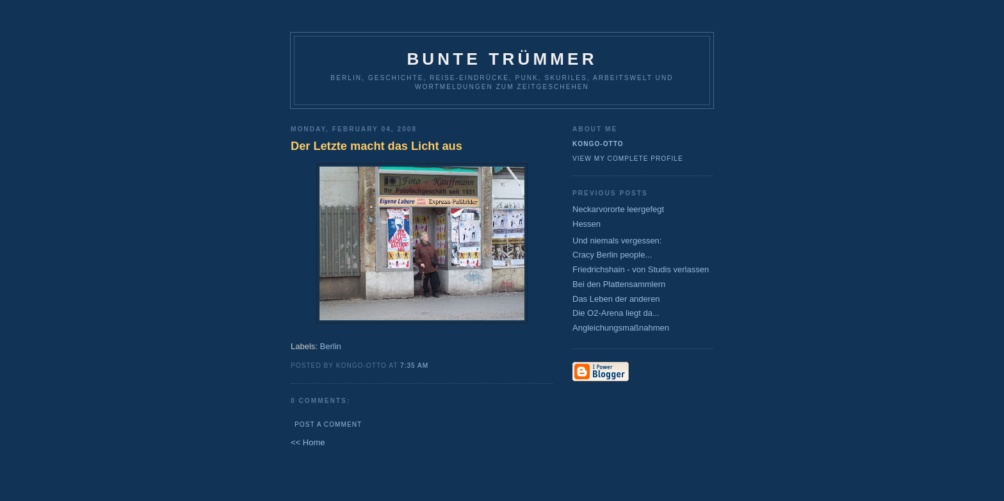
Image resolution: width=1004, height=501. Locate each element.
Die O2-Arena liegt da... (616, 313)
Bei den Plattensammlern (618, 284)
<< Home (308, 442)
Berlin (330, 346)
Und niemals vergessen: (616, 240)
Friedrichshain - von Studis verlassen (640, 269)
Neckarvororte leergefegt (618, 209)
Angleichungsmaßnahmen (620, 328)
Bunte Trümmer (502, 59)
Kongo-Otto (598, 143)
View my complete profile (627, 158)
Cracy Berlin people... (612, 254)
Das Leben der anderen (616, 299)
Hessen (586, 224)
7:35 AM (414, 365)
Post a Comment (328, 424)
